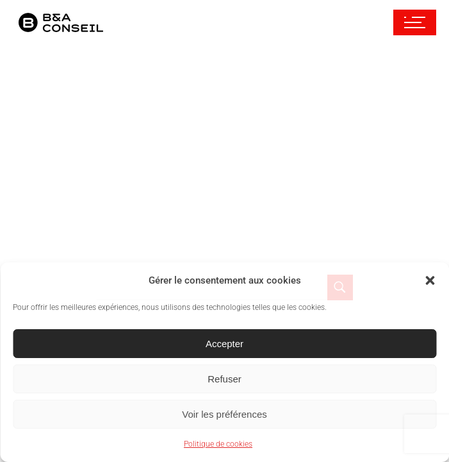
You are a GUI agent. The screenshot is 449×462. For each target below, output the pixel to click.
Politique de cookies (218, 444)
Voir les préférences (224, 414)
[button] (429, 280)
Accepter (224, 343)
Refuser (224, 378)
